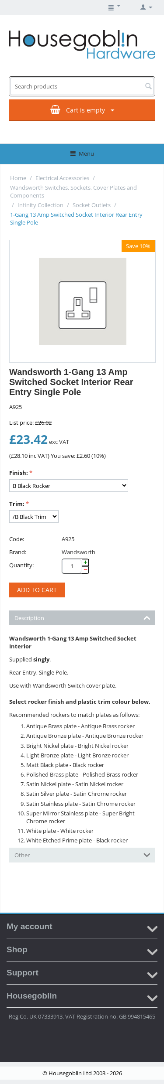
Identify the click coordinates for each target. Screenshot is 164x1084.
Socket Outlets (92, 205)
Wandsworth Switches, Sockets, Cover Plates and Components (73, 191)
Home (18, 178)
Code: (16, 539)
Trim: (16, 504)
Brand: (17, 552)
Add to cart (37, 590)
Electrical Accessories (62, 178)
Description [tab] (82, 617)
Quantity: (21, 565)
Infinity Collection (40, 205)
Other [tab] (82, 854)
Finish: (18, 473)
